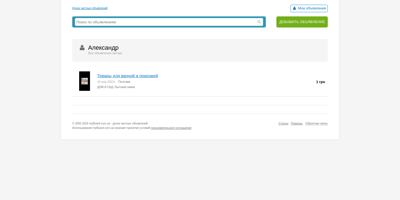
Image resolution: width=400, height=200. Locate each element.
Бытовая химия (125, 87)
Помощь (297, 123)
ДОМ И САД (105, 87)
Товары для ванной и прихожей (127, 75)
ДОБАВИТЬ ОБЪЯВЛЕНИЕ (302, 22)
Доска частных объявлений (90, 8)
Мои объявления (309, 8)
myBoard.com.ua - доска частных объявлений (118, 123)
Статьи (283, 123)
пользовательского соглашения (171, 127)
